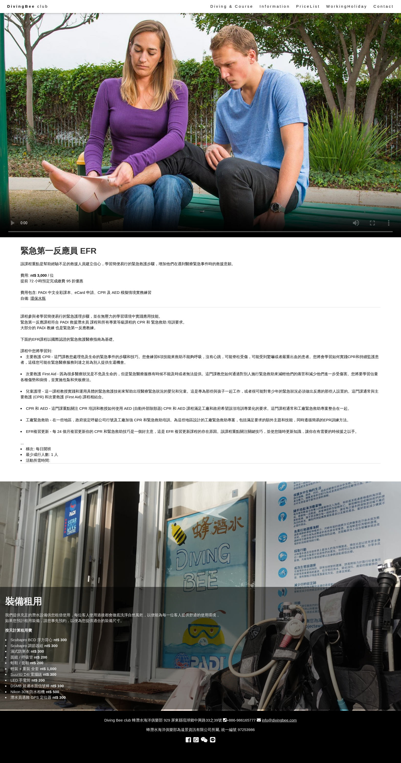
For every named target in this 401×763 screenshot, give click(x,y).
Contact (383, 6)
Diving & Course (231, 6)
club (27, 6)
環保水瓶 (38, 298)
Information (275, 6)
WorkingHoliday (346, 6)
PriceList (308, 6)
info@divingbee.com (279, 720)
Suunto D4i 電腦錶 (26, 674)
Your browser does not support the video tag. (200, 124)
